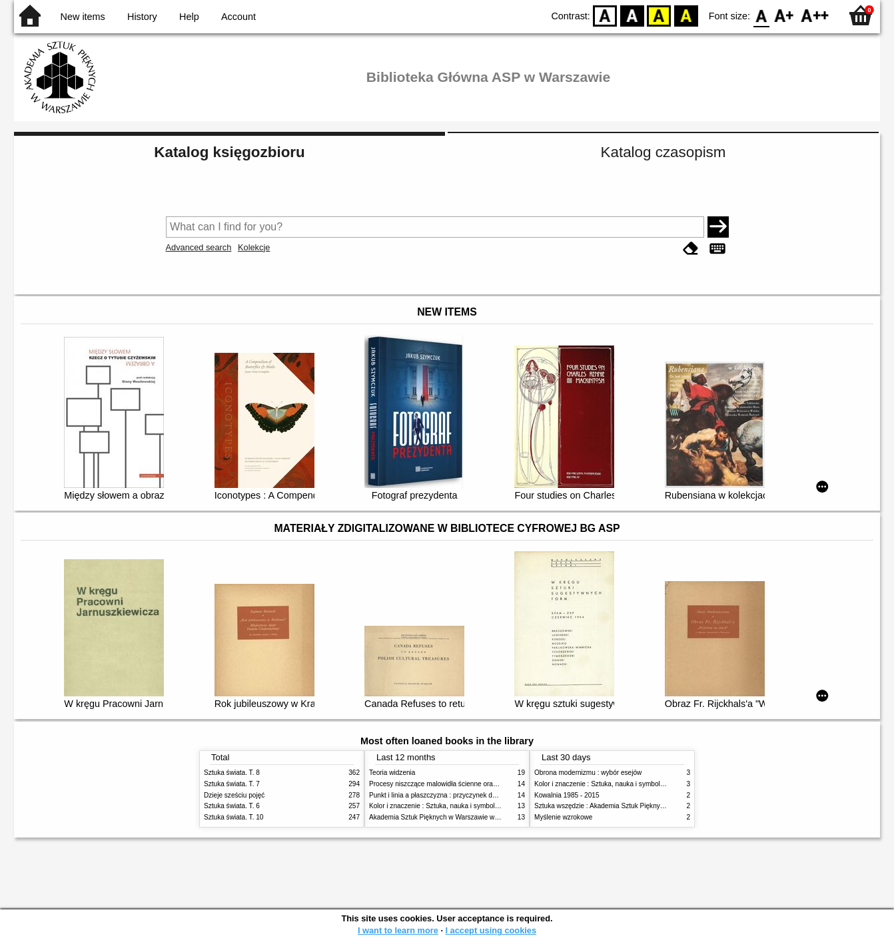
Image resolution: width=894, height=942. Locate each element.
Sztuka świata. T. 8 (232, 772)
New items (83, 16)
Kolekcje (254, 247)
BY (686, 15)
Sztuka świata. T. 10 (233, 817)
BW (632, 15)
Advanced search (199, 247)
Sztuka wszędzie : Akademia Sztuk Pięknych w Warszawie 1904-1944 (638, 806)
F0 (761, 15)
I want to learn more (398, 930)
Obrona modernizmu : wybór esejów (588, 772)
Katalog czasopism (663, 152)
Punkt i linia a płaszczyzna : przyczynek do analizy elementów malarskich (478, 795)
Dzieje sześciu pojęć (234, 795)
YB (659, 15)
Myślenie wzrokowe (563, 817)
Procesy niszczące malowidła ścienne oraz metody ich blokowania (467, 784)
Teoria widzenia (392, 772)
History (142, 16)
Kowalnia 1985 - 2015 (567, 795)
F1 (784, 15)
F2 (815, 15)
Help (189, 16)
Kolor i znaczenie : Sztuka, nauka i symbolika (436, 806)
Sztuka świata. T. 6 (232, 806)
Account (238, 16)
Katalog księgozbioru (229, 152)
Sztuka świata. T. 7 (232, 784)
